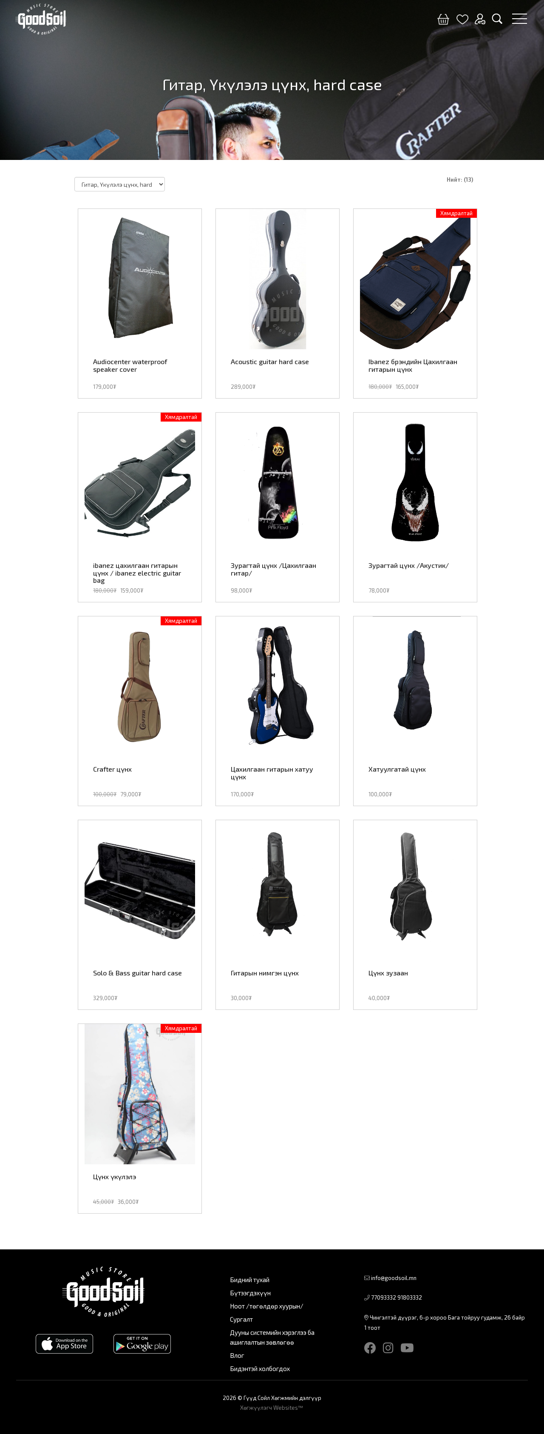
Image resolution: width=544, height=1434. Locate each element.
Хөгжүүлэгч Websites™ (271, 1407)
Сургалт (241, 1319)
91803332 (409, 1297)
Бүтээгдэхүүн (250, 1293)
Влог (237, 1355)
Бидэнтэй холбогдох (260, 1368)
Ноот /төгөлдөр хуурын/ (266, 1306)
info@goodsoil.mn (393, 1277)
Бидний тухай (249, 1279)
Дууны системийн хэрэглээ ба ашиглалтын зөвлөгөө (272, 1337)
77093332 (383, 1297)
